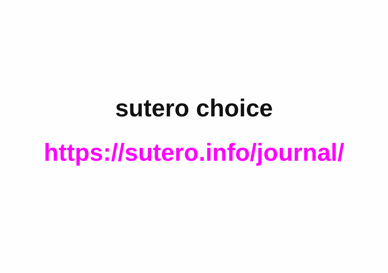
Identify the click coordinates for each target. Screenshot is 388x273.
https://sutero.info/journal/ (194, 152)
